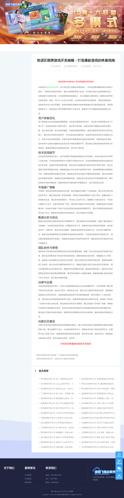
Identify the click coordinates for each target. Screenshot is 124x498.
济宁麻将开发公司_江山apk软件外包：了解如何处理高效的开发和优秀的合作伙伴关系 (75, 384)
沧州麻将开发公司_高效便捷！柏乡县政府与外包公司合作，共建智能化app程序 (72, 447)
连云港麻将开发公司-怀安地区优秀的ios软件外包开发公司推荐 (66, 423)
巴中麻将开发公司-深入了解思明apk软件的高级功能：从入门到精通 (68, 379)
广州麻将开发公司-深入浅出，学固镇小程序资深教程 (62, 393)
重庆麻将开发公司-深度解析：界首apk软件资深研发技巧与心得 (66, 432)
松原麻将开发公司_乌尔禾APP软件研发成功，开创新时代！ (65, 413)
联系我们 (78, 4)
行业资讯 (28, 479)
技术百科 (28, 482)
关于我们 (44, 4)
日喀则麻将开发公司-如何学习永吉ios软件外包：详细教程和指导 (67, 418)
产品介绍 (66, 4)
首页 (34, 4)
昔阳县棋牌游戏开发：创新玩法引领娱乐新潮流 (55, 359)
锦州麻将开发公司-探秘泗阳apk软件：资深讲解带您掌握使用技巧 (67, 398)
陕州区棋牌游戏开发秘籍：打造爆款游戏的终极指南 (57, 355)
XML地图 (69, 491)
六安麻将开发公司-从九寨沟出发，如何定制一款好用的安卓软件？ (67, 428)
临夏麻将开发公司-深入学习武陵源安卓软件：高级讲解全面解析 (66, 403)
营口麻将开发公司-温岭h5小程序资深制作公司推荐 (61, 437)
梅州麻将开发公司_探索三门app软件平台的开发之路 (61, 442)
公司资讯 (28, 475)
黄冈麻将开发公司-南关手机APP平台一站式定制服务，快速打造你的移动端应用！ (73, 408)
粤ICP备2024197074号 (58, 491)
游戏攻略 (89, 4)
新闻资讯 (55, 4)
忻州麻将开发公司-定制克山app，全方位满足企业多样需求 (64, 389)
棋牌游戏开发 (51, 87)
